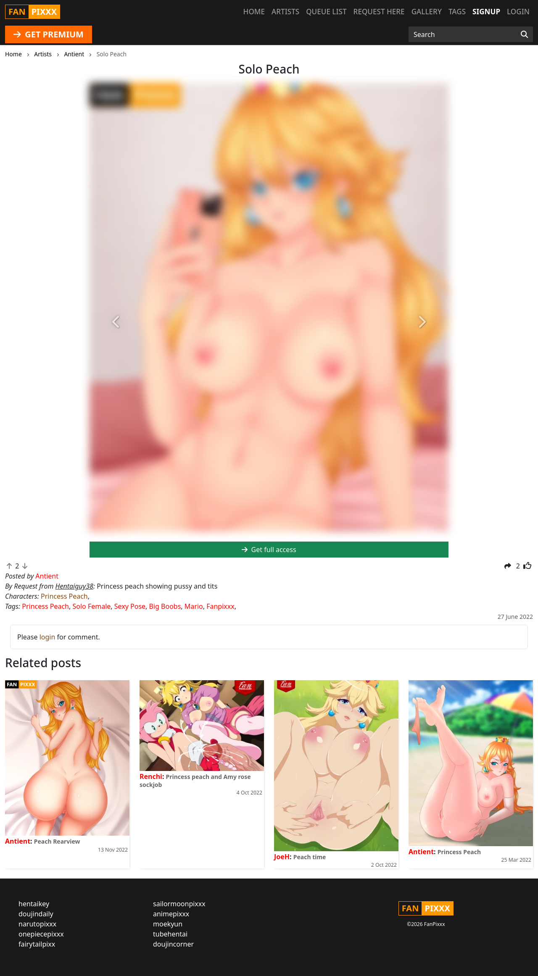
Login (518, 11)
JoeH (282, 856)
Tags (457, 11)
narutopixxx (37, 924)
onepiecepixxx (41, 934)
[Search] (524, 34)
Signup (486, 11)
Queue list (326, 11)
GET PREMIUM (48, 34)
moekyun (167, 924)
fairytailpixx (36, 944)
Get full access (269, 549)
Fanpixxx (220, 606)
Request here (379, 11)
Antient (17, 841)
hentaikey (33, 903)
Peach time (309, 857)
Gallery (426, 11)
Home (254, 11)
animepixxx (171, 913)
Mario (194, 606)
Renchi (151, 776)
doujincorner (173, 944)
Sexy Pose (129, 606)
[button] (116, 322)
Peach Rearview (57, 841)
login (47, 637)
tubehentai (170, 934)
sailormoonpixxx (179, 903)
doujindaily (35, 913)
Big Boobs (165, 606)
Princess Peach (64, 596)
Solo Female (91, 606)
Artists (285, 11)
